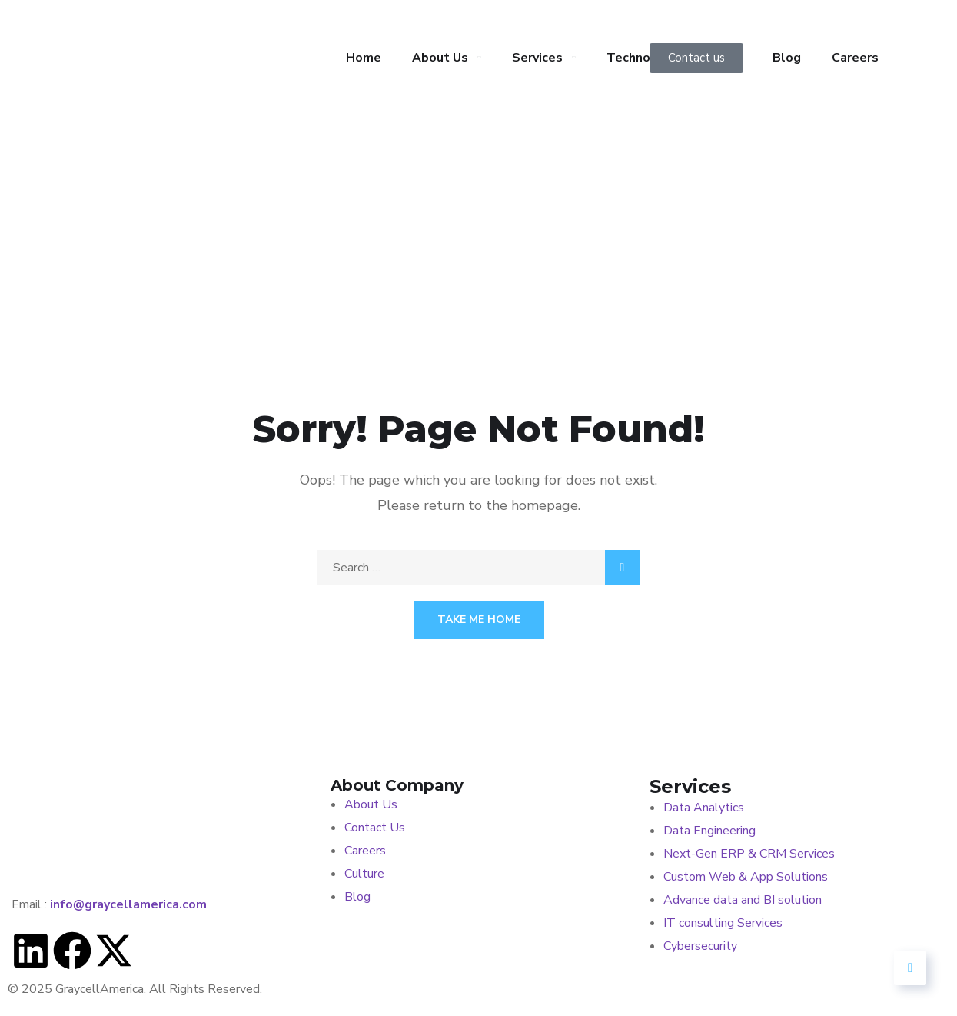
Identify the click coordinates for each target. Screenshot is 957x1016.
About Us (440, 57)
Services (537, 57)
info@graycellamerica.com (128, 904)
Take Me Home (478, 619)
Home (363, 57)
